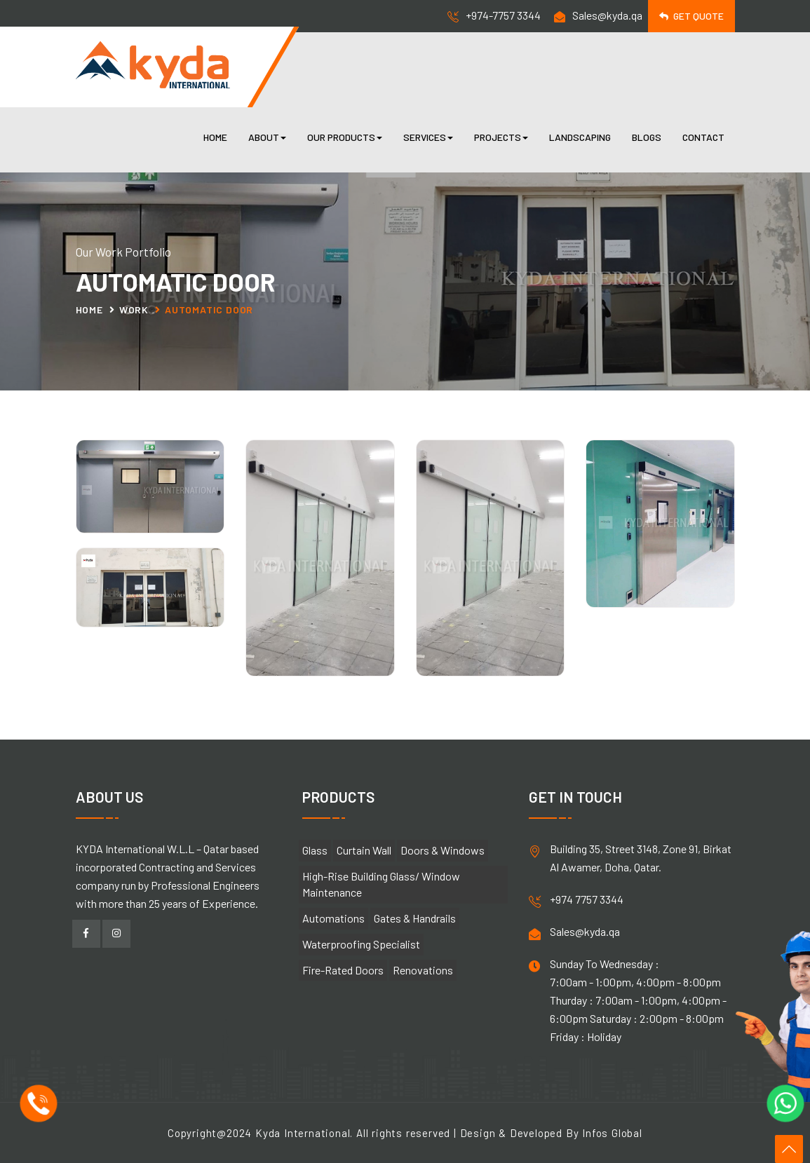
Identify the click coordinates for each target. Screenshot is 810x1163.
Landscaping (580, 137)
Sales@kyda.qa (607, 15)
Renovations (423, 970)
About (267, 137)
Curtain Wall (364, 850)
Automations (333, 918)
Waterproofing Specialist (361, 944)
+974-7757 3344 (503, 15)
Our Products (344, 137)
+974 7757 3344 (586, 899)
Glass (315, 850)
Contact (703, 137)
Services (428, 137)
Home (215, 137)
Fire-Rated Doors (343, 970)
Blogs (646, 137)
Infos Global (612, 1133)
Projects (501, 137)
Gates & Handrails (415, 918)
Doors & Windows (442, 850)
